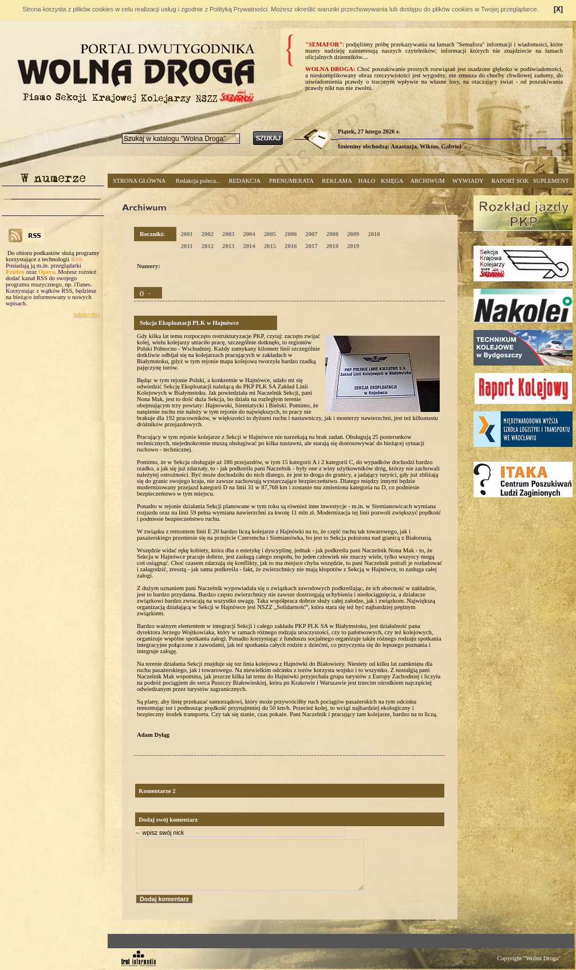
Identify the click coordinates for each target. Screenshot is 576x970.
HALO (367, 181)
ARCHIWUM (427, 181)
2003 (228, 234)
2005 (270, 234)
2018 (332, 246)
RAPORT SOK (509, 181)
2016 (291, 246)
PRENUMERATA (291, 181)
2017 (311, 246)
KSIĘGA (392, 181)
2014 (249, 246)
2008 (332, 234)
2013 (228, 246)
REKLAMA (337, 181)
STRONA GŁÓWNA (139, 181)
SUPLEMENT (551, 181)
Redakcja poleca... (198, 181)
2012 (208, 246)
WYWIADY (467, 181)
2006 (291, 234)
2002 (208, 234)
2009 (353, 234)
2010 (374, 234)
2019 (353, 246)
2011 (187, 246)
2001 (186, 234)
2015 (270, 246)
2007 (311, 234)
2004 (249, 234)
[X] (558, 9)
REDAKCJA (245, 181)
